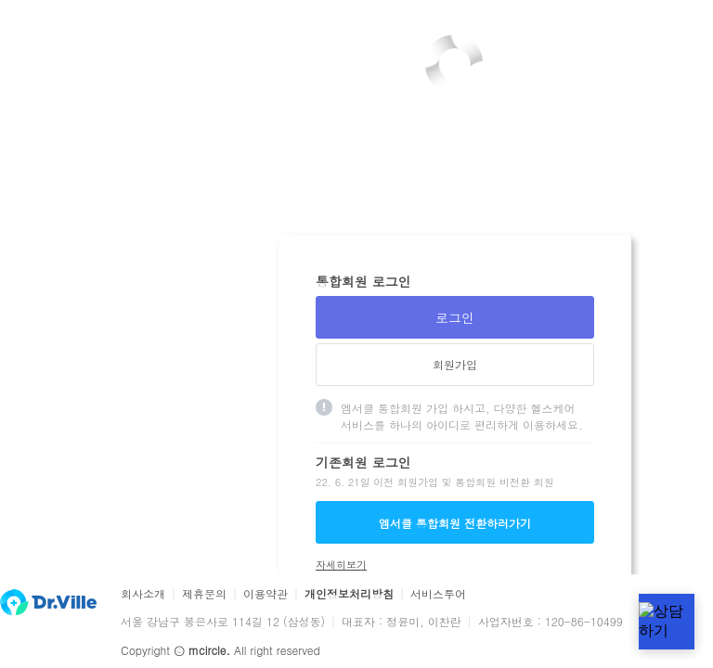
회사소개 (143, 593)
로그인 (454, 317)
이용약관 (265, 593)
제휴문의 (204, 593)
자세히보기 (341, 565)
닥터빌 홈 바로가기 (48, 602)
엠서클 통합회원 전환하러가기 (455, 523)
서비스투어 (438, 593)
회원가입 (455, 364)
